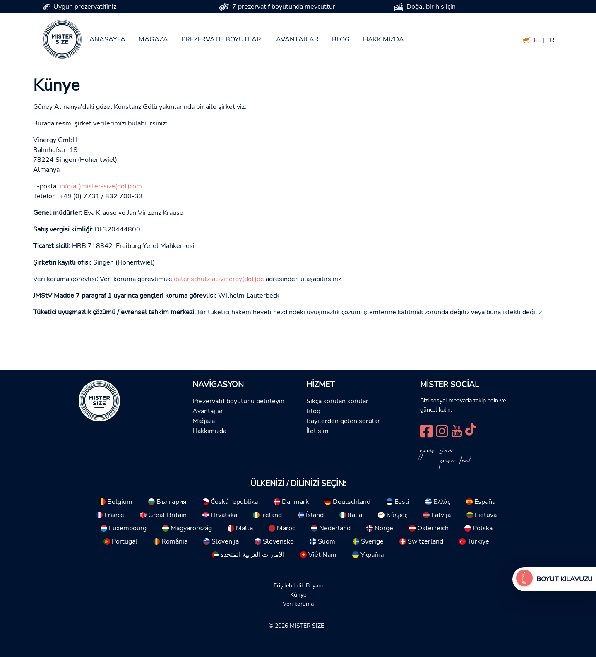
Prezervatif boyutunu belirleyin (238, 401)
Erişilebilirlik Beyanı (298, 585)
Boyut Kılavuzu (564, 579)
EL (537, 40)
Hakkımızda (383, 39)
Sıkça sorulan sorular (337, 401)
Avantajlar (297, 39)
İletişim (317, 431)
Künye (298, 594)
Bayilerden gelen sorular (343, 421)
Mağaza (153, 39)
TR (550, 40)
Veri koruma (298, 603)
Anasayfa (107, 39)
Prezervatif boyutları (222, 39)
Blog (341, 39)
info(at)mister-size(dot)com (101, 186)
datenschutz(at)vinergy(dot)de (219, 279)
